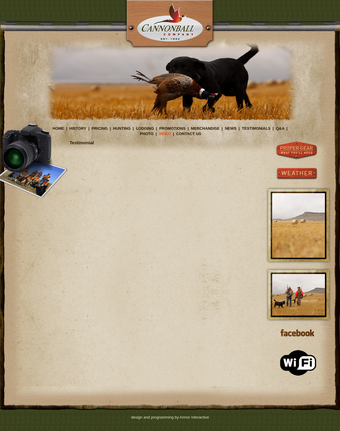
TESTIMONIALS (256, 128)
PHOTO (146, 134)
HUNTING (122, 128)
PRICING (100, 128)
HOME (58, 128)
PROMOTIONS (172, 128)
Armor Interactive (194, 417)
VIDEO (165, 134)
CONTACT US (188, 134)
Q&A (280, 128)
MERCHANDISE (205, 128)
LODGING (145, 128)
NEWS (230, 128)
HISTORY (77, 128)
